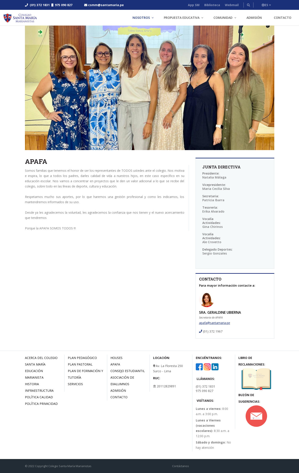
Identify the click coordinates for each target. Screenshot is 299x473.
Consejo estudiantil (127, 371)
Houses (116, 358)
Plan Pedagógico (82, 358)
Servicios (75, 384)
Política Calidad (39, 397)
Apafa (115, 364)
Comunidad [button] (223, 18)
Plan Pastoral (80, 364)
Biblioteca (212, 5)
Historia (32, 384)
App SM (193, 5)
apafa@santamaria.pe (214, 323)
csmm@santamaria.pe (106, 5)
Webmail (232, 5)
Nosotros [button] (141, 18)
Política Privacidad (41, 404)
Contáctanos (180, 466)
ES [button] (266, 5)
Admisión (254, 18)
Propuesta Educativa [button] (181, 18)
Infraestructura (39, 390)
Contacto (282, 18)
